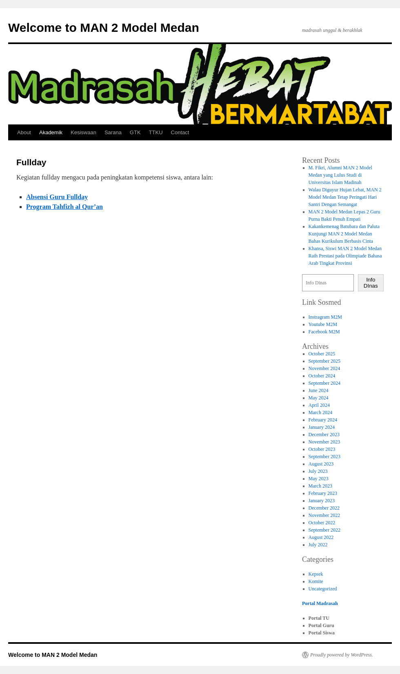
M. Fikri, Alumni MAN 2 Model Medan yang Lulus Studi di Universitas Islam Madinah (340, 175)
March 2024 (320, 412)
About (24, 132)
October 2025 (322, 354)
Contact (180, 132)
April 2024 (319, 405)
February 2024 (323, 420)
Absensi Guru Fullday (57, 196)
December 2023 (324, 434)
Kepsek (316, 574)
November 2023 (324, 442)
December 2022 (324, 508)
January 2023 (322, 500)
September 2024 (324, 383)
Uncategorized (323, 589)
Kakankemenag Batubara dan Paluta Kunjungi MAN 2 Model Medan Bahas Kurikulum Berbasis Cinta (344, 234)
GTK (135, 132)
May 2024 (319, 398)
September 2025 (324, 361)
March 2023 (320, 486)
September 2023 (324, 456)
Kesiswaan (83, 132)
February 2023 (323, 493)
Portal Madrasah (320, 603)
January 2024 (322, 427)
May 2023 (319, 478)
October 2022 (322, 522)
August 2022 (321, 537)
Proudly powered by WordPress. (341, 655)
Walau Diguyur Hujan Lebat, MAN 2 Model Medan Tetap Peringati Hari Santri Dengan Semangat (345, 197)
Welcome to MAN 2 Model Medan (103, 27)
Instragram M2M (325, 317)
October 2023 (322, 449)
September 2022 (324, 530)
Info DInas (371, 283)
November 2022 (324, 515)
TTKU (156, 132)
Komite (316, 581)
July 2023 (318, 471)
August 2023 (321, 464)
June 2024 (319, 390)
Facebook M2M (324, 332)
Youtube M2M (323, 324)
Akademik (50, 132)
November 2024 (324, 368)
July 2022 (318, 545)
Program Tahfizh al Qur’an (64, 206)
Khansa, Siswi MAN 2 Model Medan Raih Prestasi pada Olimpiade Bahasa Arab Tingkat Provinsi (345, 256)
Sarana (113, 132)
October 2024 (322, 376)
